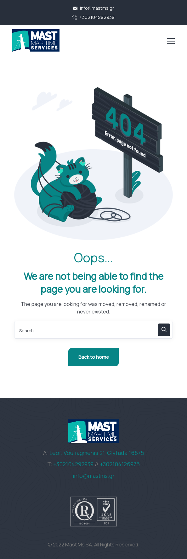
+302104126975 (120, 464)
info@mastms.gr (93, 8)
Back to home (93, 357)
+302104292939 (93, 17)
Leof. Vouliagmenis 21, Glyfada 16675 (96, 453)
